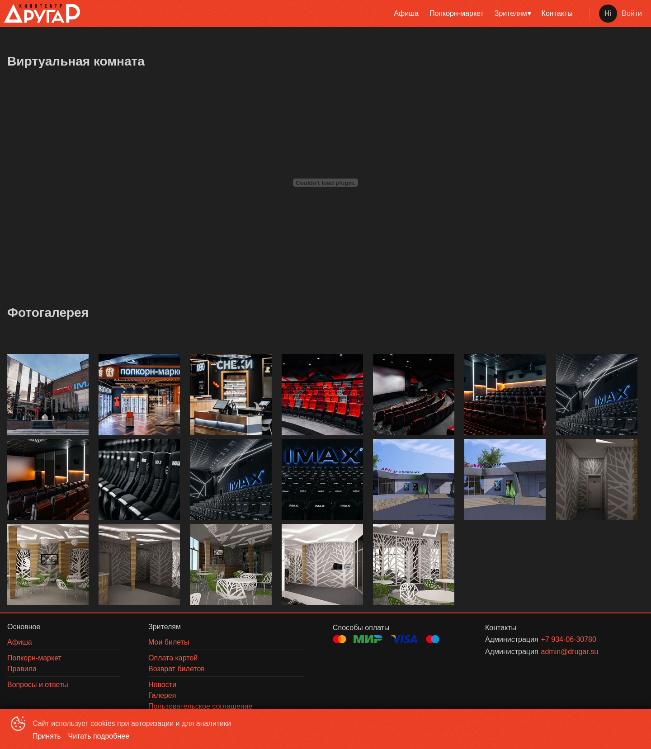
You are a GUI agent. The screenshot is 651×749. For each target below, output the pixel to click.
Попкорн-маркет (456, 13)
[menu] (332, 13)
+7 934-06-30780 (568, 639)
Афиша (406, 13)
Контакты (557, 13)
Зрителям (511, 13)
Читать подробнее (99, 736)
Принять (47, 736)
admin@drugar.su (570, 651)
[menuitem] (406, 13)
